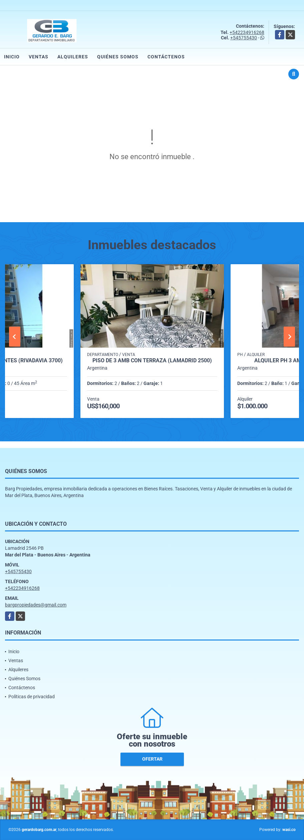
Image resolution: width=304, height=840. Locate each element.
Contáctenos (166, 56)
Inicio (12, 56)
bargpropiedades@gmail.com (35, 604)
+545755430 (243, 37)
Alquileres (72, 56)
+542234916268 (247, 32)
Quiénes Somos (117, 56)
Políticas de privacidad (31, 696)
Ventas (38, 56)
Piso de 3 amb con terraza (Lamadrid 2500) (152, 360)
